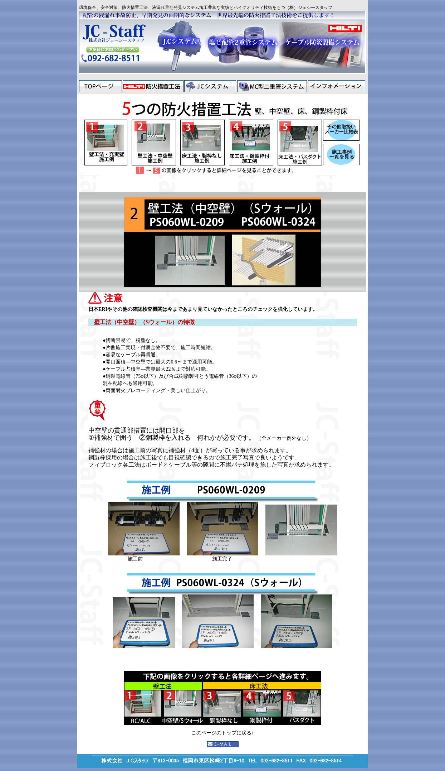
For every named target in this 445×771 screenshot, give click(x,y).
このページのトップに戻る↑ (222, 733)
